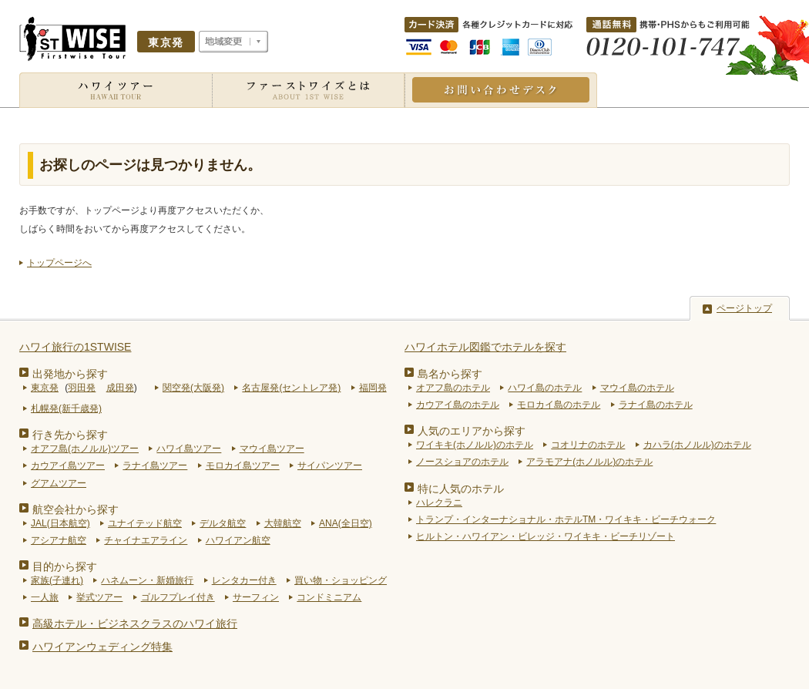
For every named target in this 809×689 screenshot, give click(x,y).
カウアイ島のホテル (457, 404)
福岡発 (373, 387)
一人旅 (45, 597)
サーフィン (256, 597)
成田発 (120, 387)
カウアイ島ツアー (68, 465)
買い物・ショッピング (340, 580)
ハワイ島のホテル (545, 387)
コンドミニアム (329, 597)
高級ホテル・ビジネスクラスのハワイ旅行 (134, 623)
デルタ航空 (223, 523)
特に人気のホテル (461, 488)
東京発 (45, 387)
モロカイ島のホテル (558, 404)
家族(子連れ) (57, 580)
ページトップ (744, 308)
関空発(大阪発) (193, 387)
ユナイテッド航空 (145, 523)
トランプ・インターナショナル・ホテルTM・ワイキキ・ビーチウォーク (566, 519)
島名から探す (450, 374)
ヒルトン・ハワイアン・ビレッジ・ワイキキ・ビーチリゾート (545, 536)
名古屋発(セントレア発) (291, 387)
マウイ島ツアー (272, 448)
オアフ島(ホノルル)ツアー (85, 448)
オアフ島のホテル (453, 387)
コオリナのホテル (588, 444)
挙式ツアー (99, 597)
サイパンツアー (329, 465)
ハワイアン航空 (238, 540)
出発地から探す (70, 374)
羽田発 (82, 387)
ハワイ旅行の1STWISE (75, 347)
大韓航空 (282, 523)
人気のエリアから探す (471, 431)
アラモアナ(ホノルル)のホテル (589, 461)
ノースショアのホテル (462, 461)
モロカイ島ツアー (243, 465)
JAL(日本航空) (60, 523)
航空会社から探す (75, 509)
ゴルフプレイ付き (178, 597)
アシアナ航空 (58, 540)
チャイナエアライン (145, 540)
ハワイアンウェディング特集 (102, 646)
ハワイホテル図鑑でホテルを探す (485, 347)
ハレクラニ (439, 502)
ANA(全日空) (345, 523)
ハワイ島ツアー (188, 448)
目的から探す (64, 566)
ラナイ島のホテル (656, 404)
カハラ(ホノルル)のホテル (697, 444)
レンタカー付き (244, 580)
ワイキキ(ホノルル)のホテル (474, 444)
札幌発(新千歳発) (66, 408)
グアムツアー (58, 483)
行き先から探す (70, 435)
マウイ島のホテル (637, 387)
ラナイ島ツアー (155, 465)
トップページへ (59, 262)
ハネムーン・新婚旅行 (147, 580)
